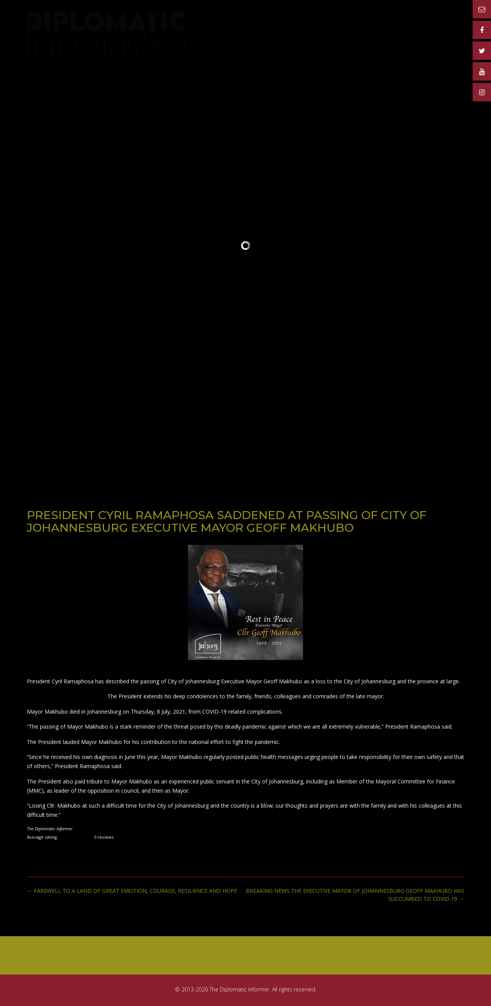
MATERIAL (400, 24)
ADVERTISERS (355, 24)
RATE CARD (310, 24)
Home (225, 24)
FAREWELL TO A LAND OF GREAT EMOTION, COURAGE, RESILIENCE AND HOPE (132, 890)
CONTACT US (443, 24)
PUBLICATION (263, 24)
